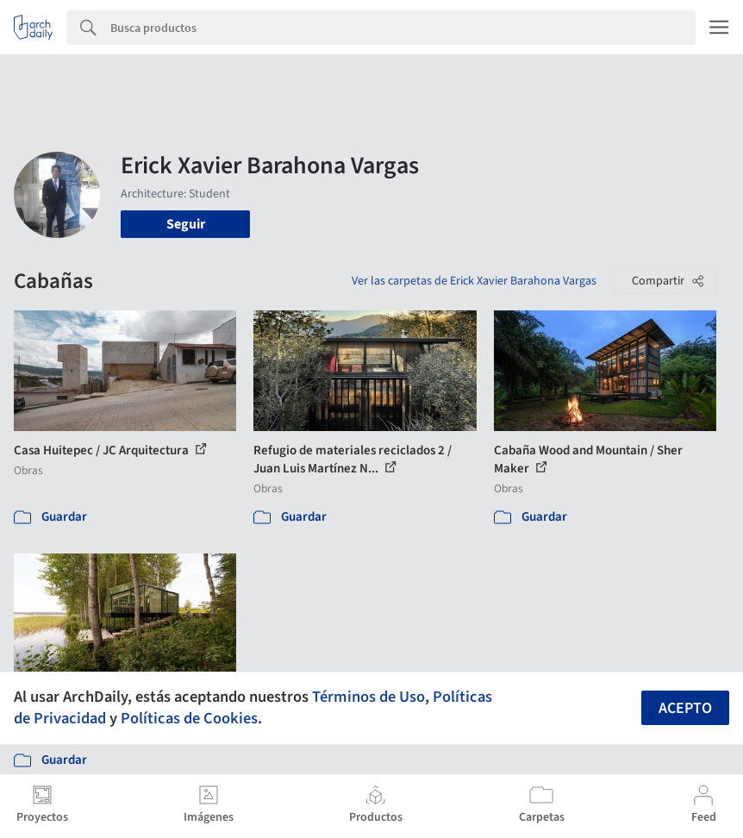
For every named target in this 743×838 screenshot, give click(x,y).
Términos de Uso (368, 696)
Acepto (685, 708)
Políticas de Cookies (189, 718)
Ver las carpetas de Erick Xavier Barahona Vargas (474, 281)
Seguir (185, 224)
